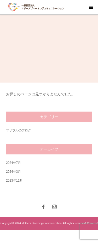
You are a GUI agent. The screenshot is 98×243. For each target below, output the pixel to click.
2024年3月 (13, 171)
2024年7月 (13, 163)
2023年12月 (14, 180)
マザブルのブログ (18, 130)
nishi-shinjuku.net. (50, 236)
